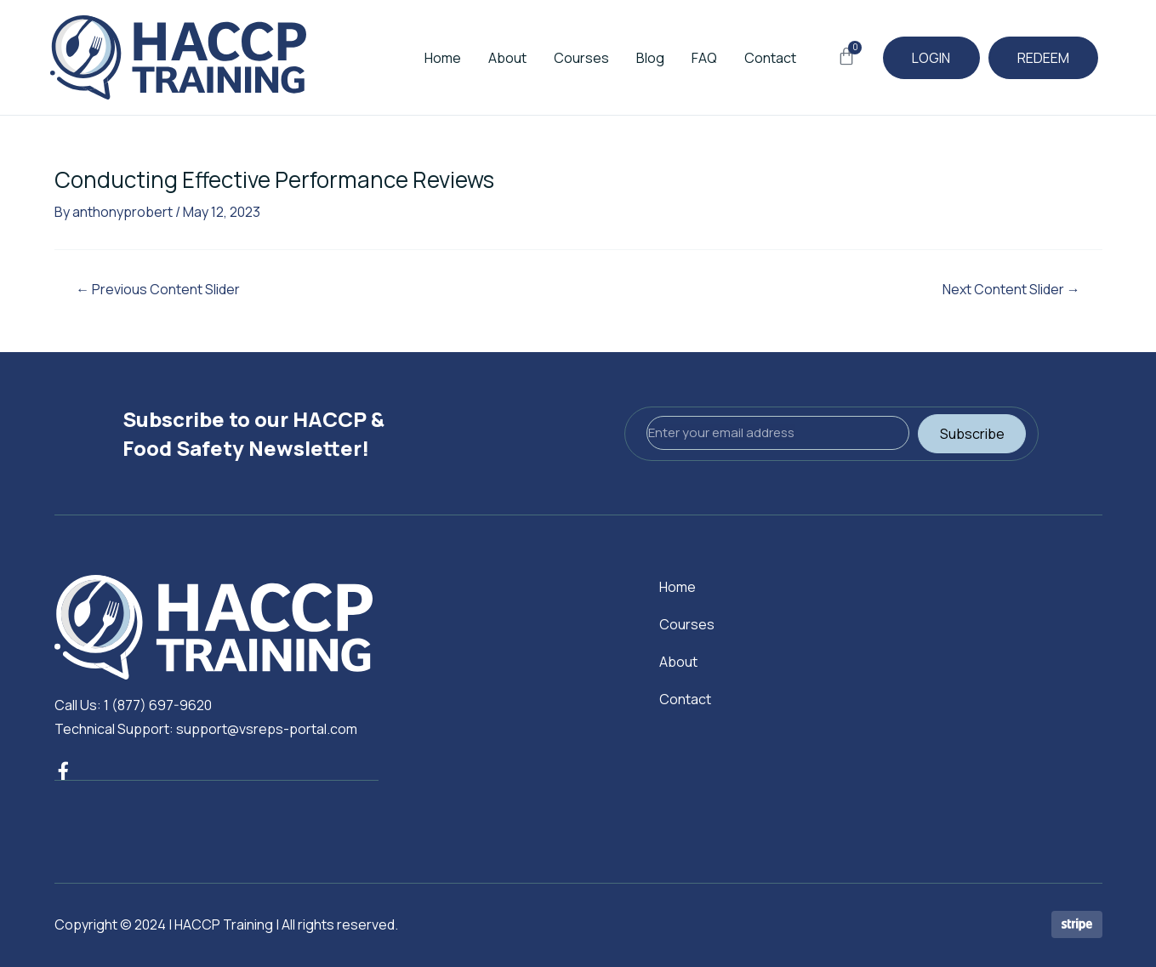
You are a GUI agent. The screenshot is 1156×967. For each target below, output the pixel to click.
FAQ (695, 57)
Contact (761, 57)
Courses (572, 57)
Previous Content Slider (159, 289)
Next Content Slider (1011, 289)
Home (433, 57)
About (498, 57)
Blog (641, 57)
